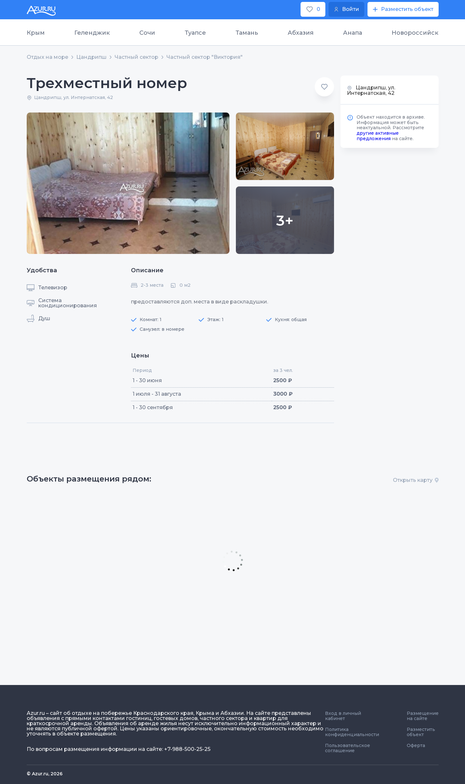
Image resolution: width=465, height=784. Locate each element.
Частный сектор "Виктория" (204, 57)
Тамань (247, 32)
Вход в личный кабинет (343, 715)
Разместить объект (421, 731)
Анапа (352, 32)
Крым (36, 32)
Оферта (416, 745)
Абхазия (300, 32)
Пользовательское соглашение (347, 748)
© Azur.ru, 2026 (44, 773)
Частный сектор (136, 57)
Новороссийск (415, 32)
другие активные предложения (378, 135)
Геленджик (92, 32)
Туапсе (195, 32)
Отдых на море (47, 57)
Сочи (147, 32)
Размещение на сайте (423, 715)
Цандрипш (91, 57)
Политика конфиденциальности (352, 731)
